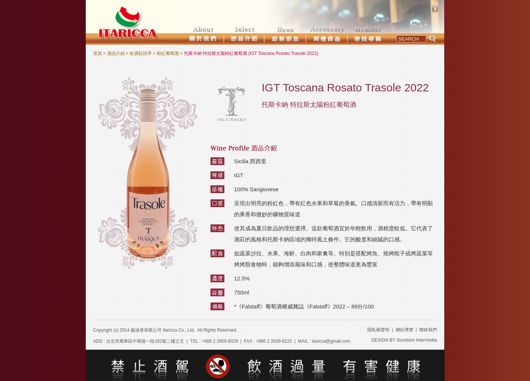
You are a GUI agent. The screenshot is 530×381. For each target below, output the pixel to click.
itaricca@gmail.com (331, 341)
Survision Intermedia (417, 340)
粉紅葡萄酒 (168, 53)
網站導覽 (404, 329)
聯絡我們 (428, 329)
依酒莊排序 (141, 53)
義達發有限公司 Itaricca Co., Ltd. (163, 330)
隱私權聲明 (378, 329)
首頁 (97, 53)
